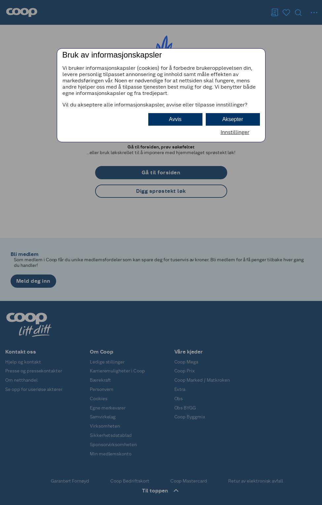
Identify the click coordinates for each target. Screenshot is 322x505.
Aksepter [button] (232, 119)
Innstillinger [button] (235, 132)
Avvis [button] (175, 119)
